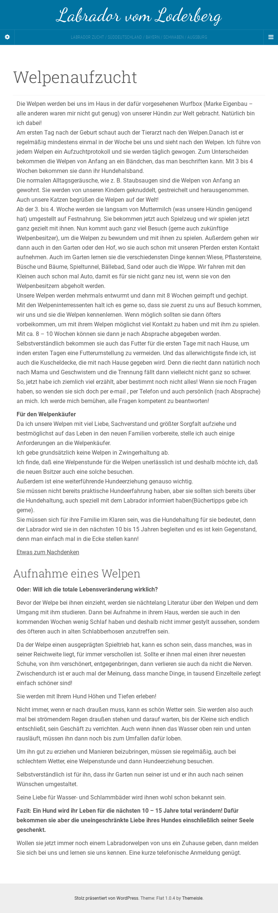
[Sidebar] (7, 37)
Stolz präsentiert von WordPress (106, 898)
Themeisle (192, 898)
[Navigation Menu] (270, 37)
